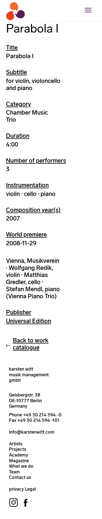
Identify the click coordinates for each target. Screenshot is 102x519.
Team (14, 472)
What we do (21, 466)
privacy (16, 489)
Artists (15, 443)
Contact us (20, 477)
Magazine (19, 460)
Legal (30, 489)
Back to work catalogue (30, 344)
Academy (18, 455)
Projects (17, 449)
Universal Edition (28, 321)
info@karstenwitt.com (31, 432)
